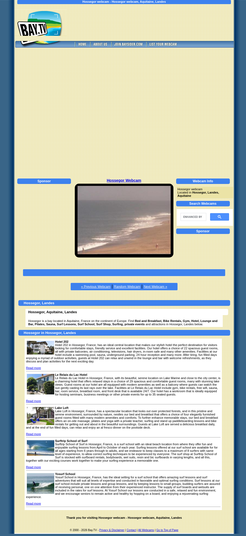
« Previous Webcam (95, 287)
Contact (131, 530)
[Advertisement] (154, 22)
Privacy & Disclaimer (111, 530)
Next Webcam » (155, 287)
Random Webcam (127, 287)
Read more (33, 368)
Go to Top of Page (167, 530)
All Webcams (146, 530)
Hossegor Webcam (124, 180)
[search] (192, 217)
